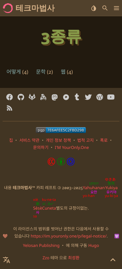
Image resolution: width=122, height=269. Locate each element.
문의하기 (40, 147)
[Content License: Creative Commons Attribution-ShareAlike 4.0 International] (61, 163)
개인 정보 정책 (58, 140)
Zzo (46, 258)
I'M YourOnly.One (72, 147)
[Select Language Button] (9, 259)
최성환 (73, 258)
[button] (116, 8)
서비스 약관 (29, 140)
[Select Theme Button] (93, 8)
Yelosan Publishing (41, 245)
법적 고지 (85, 140)
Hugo (93, 245)
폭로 (104, 140)
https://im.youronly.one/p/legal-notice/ (68, 236)
